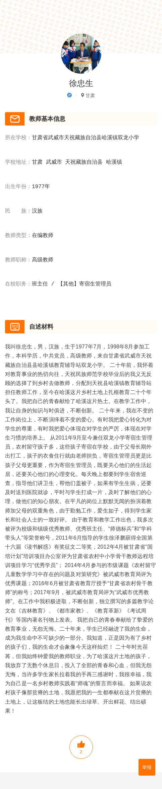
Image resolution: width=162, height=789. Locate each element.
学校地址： (18, 162)
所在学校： (18, 138)
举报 (147, 767)
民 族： (18, 211)
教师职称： (18, 260)
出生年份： (18, 186)
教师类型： (18, 235)
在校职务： (18, 284)
